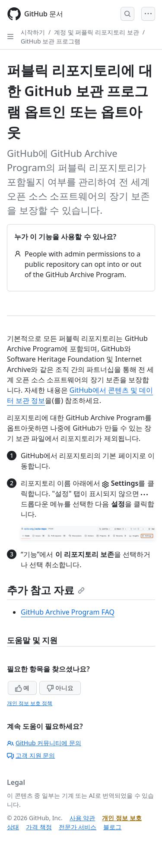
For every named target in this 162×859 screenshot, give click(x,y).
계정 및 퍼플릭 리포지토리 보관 (96, 32)
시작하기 (33, 32)
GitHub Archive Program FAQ (67, 612)
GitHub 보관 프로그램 (50, 41)
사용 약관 (82, 818)
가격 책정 (39, 827)
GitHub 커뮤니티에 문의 (44, 743)
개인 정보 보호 (121, 818)
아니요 (60, 688)
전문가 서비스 (78, 827)
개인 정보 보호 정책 (29, 703)
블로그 (112, 827)
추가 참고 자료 (46, 590)
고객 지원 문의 (31, 755)
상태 (13, 827)
